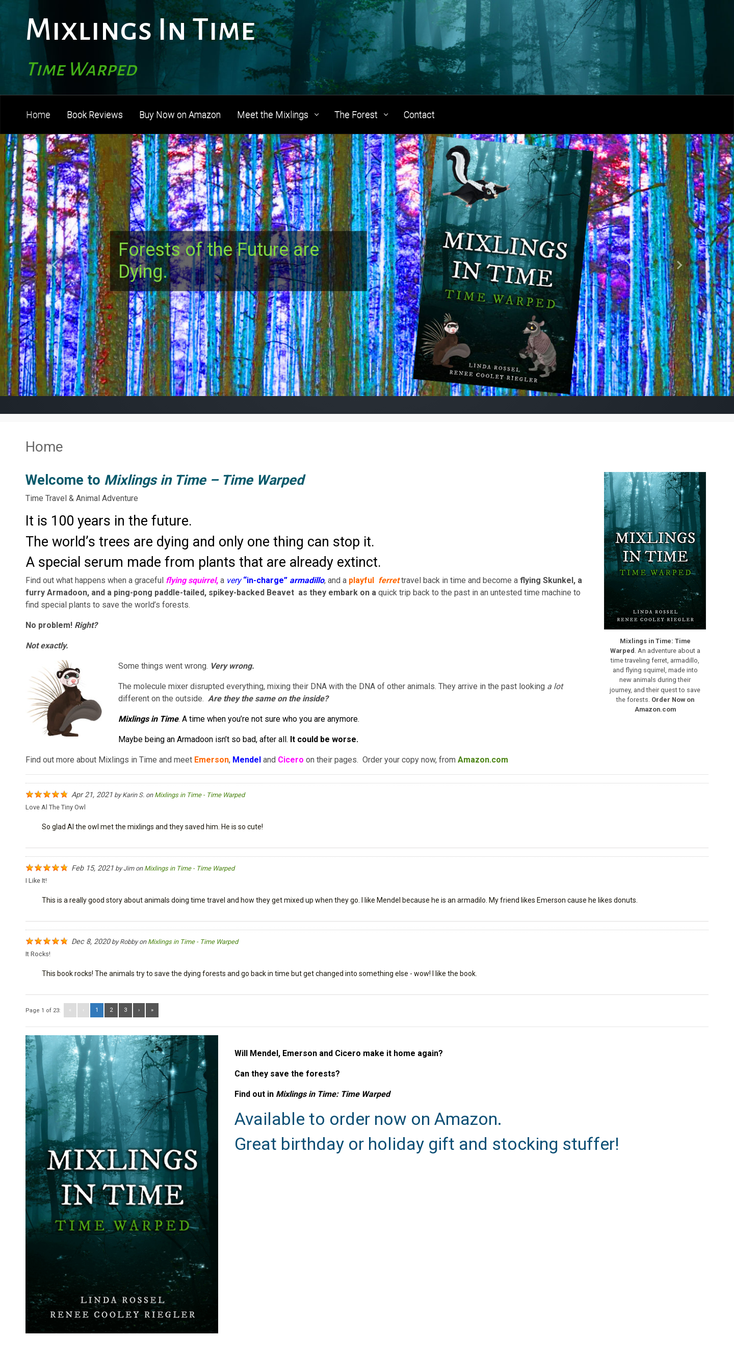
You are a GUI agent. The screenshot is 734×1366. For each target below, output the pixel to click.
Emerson (211, 760)
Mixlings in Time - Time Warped (199, 795)
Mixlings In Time (140, 29)
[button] (55, 265)
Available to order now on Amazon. (368, 1119)
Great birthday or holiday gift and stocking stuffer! (426, 1144)
